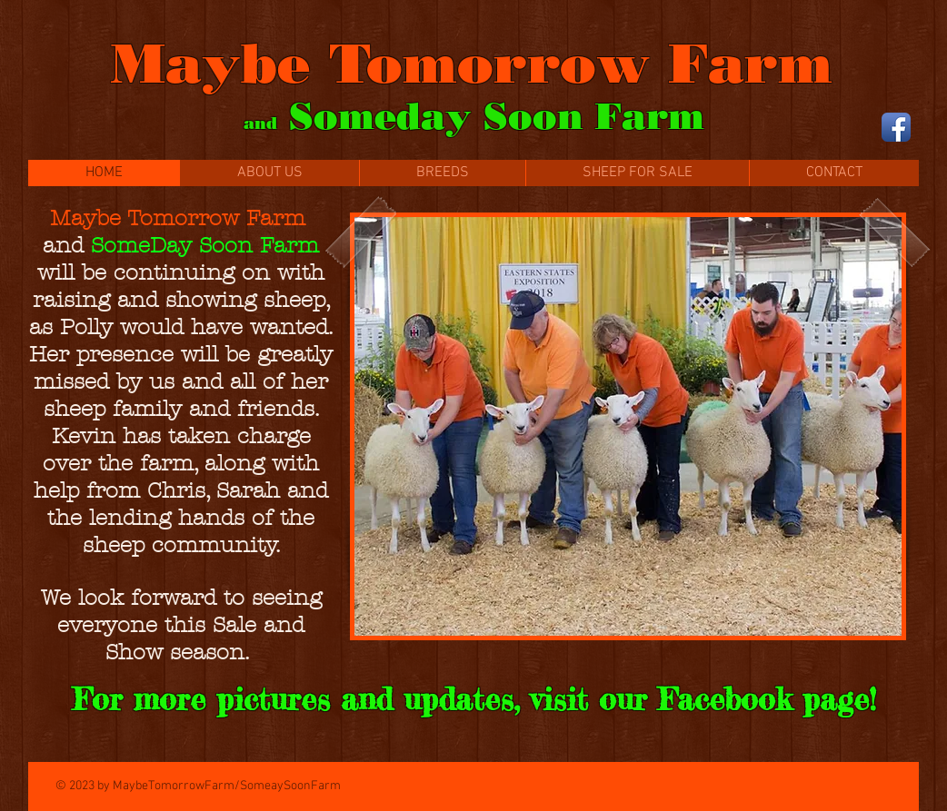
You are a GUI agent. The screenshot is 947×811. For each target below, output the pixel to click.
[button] (628, 426)
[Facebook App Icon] (896, 127)
